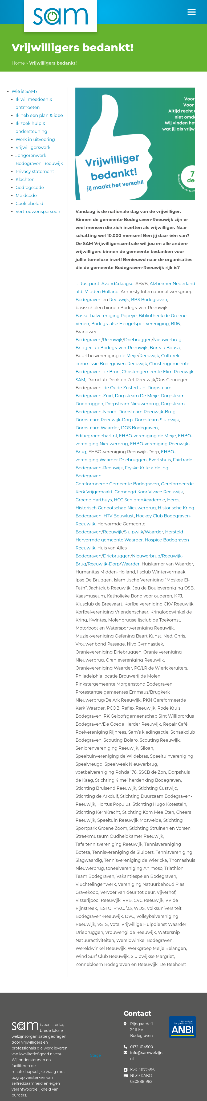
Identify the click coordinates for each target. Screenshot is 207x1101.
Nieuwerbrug (167, 339)
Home (18, 63)
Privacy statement (35, 171)
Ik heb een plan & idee (39, 115)
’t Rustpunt (87, 283)
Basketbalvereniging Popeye (105, 315)
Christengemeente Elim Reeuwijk (158, 371)
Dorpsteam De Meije (137, 395)
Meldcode (26, 195)
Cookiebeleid (29, 203)
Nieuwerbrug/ (147, 556)
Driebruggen (138, 339)
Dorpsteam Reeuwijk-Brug (147, 411)
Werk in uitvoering (35, 139)
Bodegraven (88, 299)
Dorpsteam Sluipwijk (157, 419)
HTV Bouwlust (119, 515)
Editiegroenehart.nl (96, 435)
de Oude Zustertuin (124, 387)
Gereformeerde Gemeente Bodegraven (117, 483)
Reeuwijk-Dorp (104, 564)
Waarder (154, 531)
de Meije (128, 355)
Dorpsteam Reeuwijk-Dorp (103, 419)
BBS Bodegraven (149, 299)
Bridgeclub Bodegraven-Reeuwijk (111, 347)
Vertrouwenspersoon (38, 211)
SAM (80, 379)
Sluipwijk (133, 531)
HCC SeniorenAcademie (139, 499)
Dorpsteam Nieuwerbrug (132, 403)
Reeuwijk (119, 299)
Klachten (25, 179)
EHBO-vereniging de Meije (147, 435)
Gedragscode (30, 187)
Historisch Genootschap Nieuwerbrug (115, 507)
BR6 (175, 323)
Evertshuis (160, 459)
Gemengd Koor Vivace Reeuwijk (149, 491)
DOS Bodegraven (139, 427)
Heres (173, 499)
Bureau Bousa (165, 347)
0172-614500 (141, 1046)
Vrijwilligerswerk (33, 147)
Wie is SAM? (25, 91)
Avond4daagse (117, 283)
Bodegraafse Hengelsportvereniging (130, 323)
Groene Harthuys (93, 499)
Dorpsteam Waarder (97, 427)
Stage (95, 1055)
